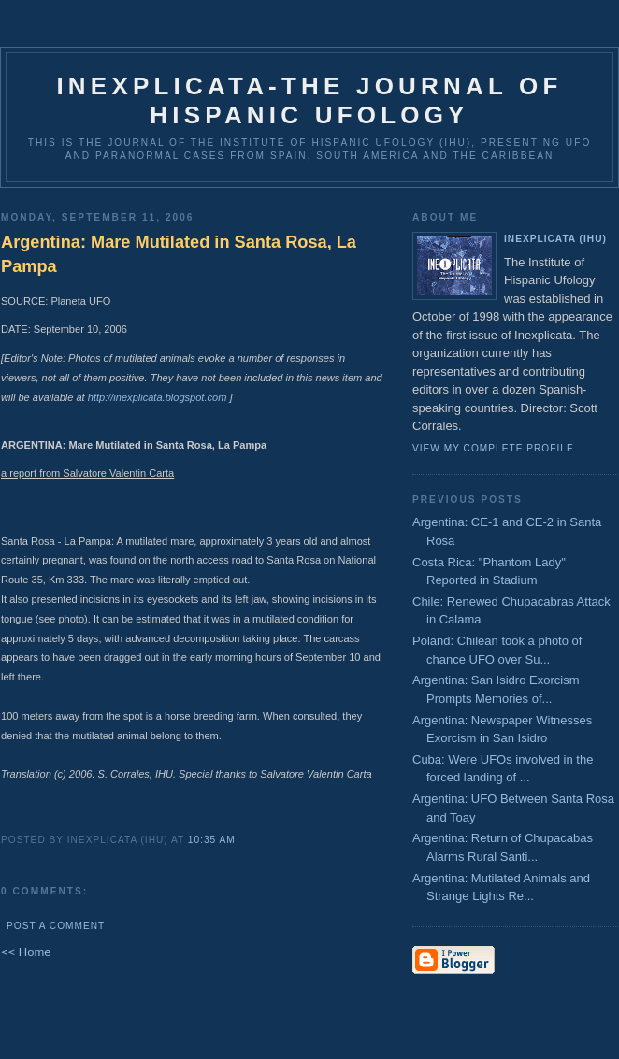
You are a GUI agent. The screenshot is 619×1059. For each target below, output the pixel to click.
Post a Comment (56, 926)
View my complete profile (493, 448)
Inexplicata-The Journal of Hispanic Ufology (309, 100)
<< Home (25, 952)
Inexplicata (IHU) (555, 239)
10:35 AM (212, 840)
